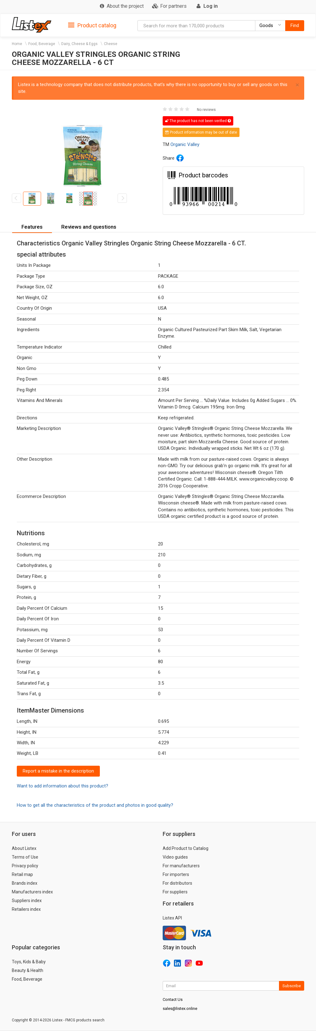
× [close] (297, 85)
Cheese (110, 44)
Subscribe (291, 985)
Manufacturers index (32, 891)
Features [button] (32, 227)
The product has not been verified (198, 121)
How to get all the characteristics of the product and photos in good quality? (95, 805)
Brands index (24, 883)
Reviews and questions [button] (88, 227)
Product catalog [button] (92, 25)
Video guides (175, 857)
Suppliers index (27, 900)
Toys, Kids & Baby (29, 961)
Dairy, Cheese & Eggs (79, 44)
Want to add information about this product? (62, 786)
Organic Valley (184, 144)
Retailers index (26, 909)
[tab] (92, 25)
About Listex (24, 848)
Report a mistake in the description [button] (58, 771)
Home (17, 44)
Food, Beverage (41, 44)
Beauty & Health (27, 970)
